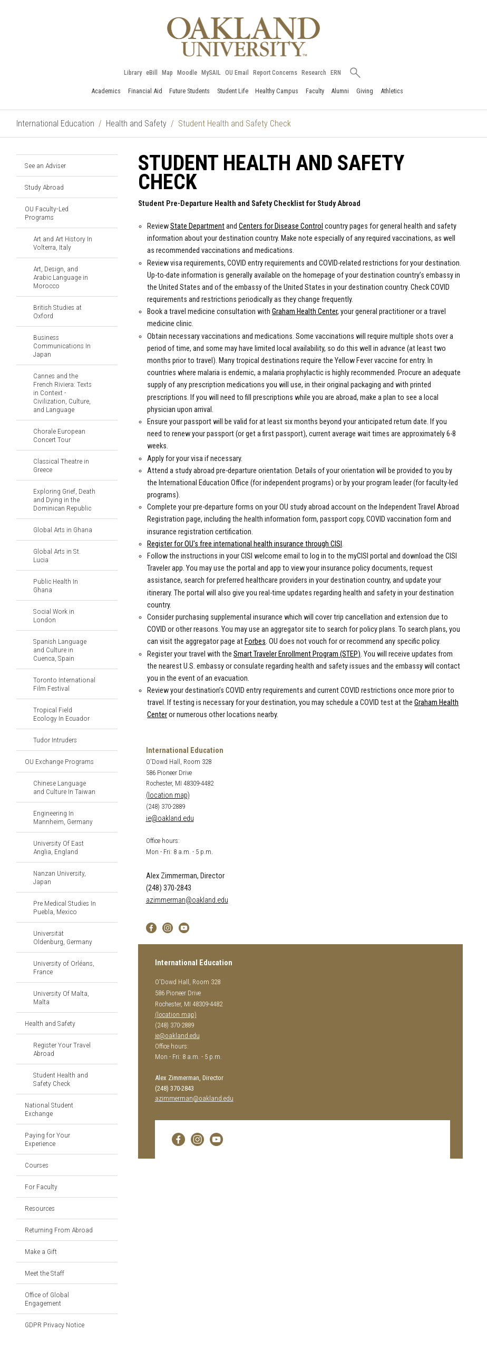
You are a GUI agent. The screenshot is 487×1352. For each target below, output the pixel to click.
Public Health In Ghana (55, 585)
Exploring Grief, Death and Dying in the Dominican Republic (64, 499)
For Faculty (41, 1186)
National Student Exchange (49, 1109)
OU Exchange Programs (59, 761)
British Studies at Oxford (57, 311)
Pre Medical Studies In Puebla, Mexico (64, 907)
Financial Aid (145, 91)
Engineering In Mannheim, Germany (63, 817)
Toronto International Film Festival (64, 683)
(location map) (168, 795)
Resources (40, 1208)
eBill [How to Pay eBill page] (152, 72)
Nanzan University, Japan (59, 877)
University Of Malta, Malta (61, 997)
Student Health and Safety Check (60, 1079)
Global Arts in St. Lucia (57, 555)
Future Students (189, 91)
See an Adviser (45, 165)
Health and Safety (136, 124)
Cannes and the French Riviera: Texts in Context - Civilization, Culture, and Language (62, 392)
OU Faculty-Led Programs (47, 212)
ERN (335, 72)
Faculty (315, 91)
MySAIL (211, 72)
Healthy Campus (276, 91)
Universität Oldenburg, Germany (62, 937)
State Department (197, 226)
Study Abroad (44, 187)
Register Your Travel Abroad (62, 1049)
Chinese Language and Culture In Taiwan (64, 787)
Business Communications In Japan (62, 345)
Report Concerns (275, 72)
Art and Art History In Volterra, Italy (62, 242)
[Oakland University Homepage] (243, 36)
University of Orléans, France (63, 967)
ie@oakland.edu (170, 818)
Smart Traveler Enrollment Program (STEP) (297, 654)
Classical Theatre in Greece (61, 465)
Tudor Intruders (55, 740)
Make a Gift (41, 1251)
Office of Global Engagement (47, 1298)
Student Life (232, 91)
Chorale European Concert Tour (59, 435)
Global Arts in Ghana (62, 529)
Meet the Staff (44, 1273)
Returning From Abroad (59, 1230)
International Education (55, 124)
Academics (106, 91)
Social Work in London (53, 615)
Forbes (255, 641)
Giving (364, 91)
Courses (36, 1165)
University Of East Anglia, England (58, 847)
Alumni (340, 91)
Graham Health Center (304, 311)
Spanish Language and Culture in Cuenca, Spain (59, 649)
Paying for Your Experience (47, 1139)
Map (167, 72)
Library (133, 72)
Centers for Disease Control (281, 226)
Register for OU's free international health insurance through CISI (244, 544)
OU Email (237, 72)
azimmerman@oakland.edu (187, 900)
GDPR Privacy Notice (54, 1324)
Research (313, 72)
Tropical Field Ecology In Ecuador (61, 714)
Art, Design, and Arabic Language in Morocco (60, 277)
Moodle (187, 72)
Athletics (392, 91)
